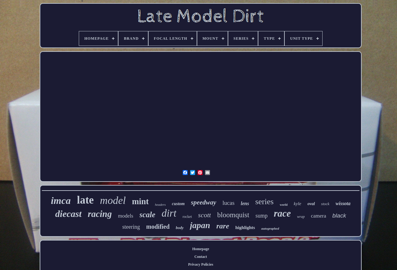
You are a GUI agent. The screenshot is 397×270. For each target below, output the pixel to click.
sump (262, 216)
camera (318, 216)
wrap (301, 216)
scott (204, 215)
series (264, 201)
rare (222, 226)
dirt (169, 213)
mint (140, 201)
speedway (203, 202)
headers (160, 204)
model (113, 200)
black (339, 215)
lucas (228, 203)
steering (131, 227)
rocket (187, 216)
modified (158, 226)
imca (61, 200)
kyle (297, 203)
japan (200, 225)
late (85, 200)
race (282, 213)
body (180, 227)
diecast (68, 214)
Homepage (200, 249)
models (125, 216)
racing (100, 214)
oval (311, 203)
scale (147, 214)
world (284, 204)
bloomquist (233, 215)
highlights (245, 227)
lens (245, 203)
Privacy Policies (200, 264)
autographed (270, 228)
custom (178, 203)
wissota (343, 203)
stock (325, 203)
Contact (200, 256)
